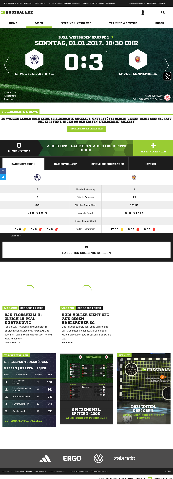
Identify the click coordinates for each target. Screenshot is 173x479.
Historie (149, 164)
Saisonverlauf (65, 164)
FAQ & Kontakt (98, 3)
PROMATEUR (8, 3)
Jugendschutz (61, 471)
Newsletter (110, 3)
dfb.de (19, 3)
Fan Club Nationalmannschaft (68, 3)
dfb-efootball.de (47, 3)
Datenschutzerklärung (23, 471)
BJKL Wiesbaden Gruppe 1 (86, 37)
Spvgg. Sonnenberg (138, 74)
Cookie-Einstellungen (99, 471)
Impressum (6, 471)
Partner (86, 3)
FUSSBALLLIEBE (31, 3)
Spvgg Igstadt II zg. (34, 74)
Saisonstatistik (23, 164)
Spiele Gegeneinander (107, 164)
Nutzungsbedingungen (44, 471)
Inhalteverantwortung (79, 471)
